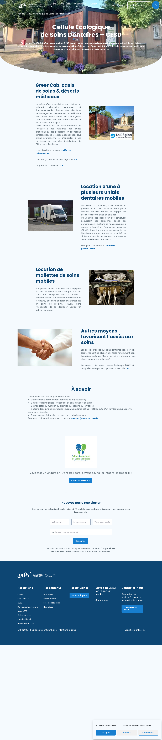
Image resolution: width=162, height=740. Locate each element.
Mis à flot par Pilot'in (135, 629)
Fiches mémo (50, 598)
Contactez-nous (80, 480)
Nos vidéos (48, 607)
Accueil (21, 13)
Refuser (127, 732)
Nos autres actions (26, 623)
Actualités (109, 5)
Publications (95, 5)
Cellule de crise (24, 615)
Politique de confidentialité (43, 629)
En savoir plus (79, 595)
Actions (52, 5)
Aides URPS (22, 611)
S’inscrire (80, 541)
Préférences (148, 732)
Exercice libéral (24, 619)
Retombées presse (52, 603)
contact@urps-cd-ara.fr (84, 418)
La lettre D (48, 594)
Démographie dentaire (28, 607)
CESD (20, 603)
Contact (121, 5)
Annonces (65, 5)
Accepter (105, 732)
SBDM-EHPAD (23, 598)
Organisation (80, 5)
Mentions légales (67, 629)
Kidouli (20, 594)
